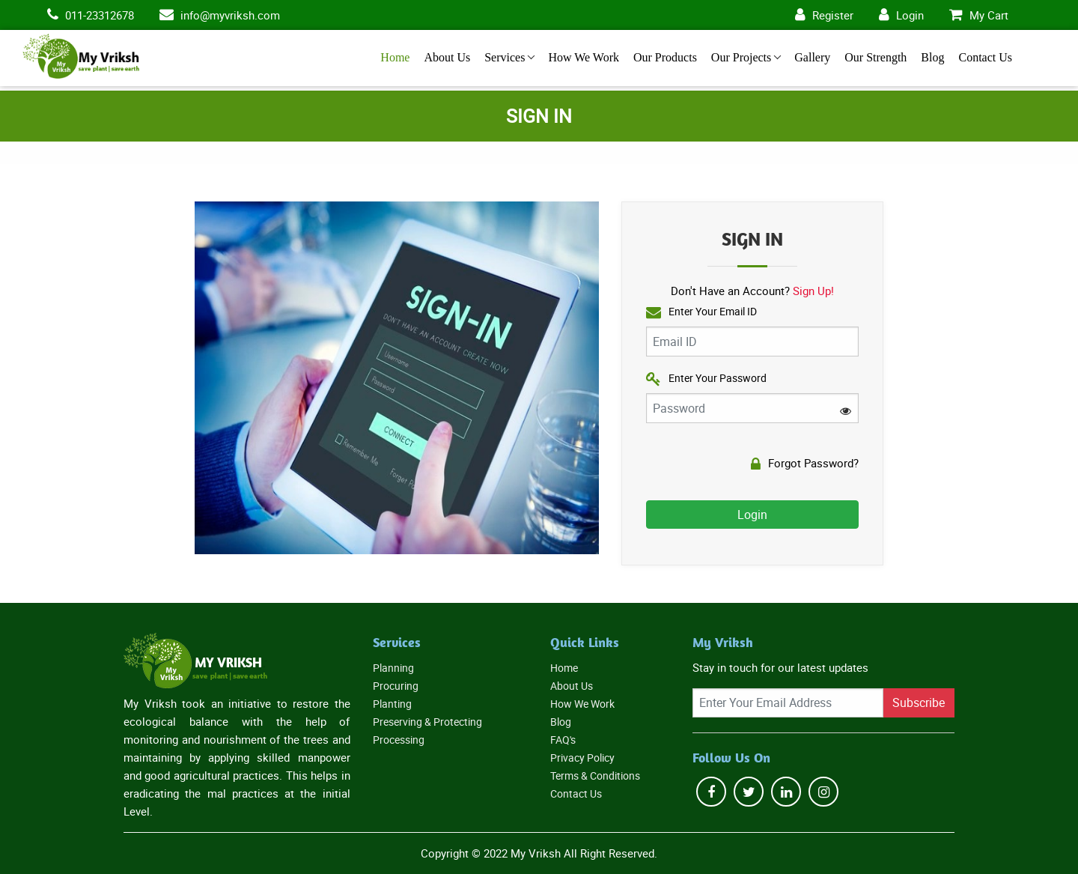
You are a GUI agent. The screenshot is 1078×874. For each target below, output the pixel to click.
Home (394, 57)
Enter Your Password (706, 378)
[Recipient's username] (787, 702)
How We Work (583, 57)
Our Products (665, 57)
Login (910, 14)
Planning (393, 668)
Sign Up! (813, 290)
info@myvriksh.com (230, 14)
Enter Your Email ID (701, 312)
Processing (398, 739)
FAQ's (563, 739)
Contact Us (985, 57)
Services (504, 57)
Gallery (812, 57)
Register (832, 14)
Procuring (395, 686)
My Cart (988, 14)
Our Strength (875, 57)
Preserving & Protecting (427, 721)
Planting (392, 704)
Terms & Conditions (595, 775)
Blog (932, 57)
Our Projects (741, 57)
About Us (447, 57)
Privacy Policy (582, 757)
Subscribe (918, 702)
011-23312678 (99, 14)
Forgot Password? (805, 463)
